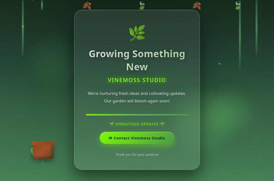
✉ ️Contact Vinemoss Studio (137, 138)
